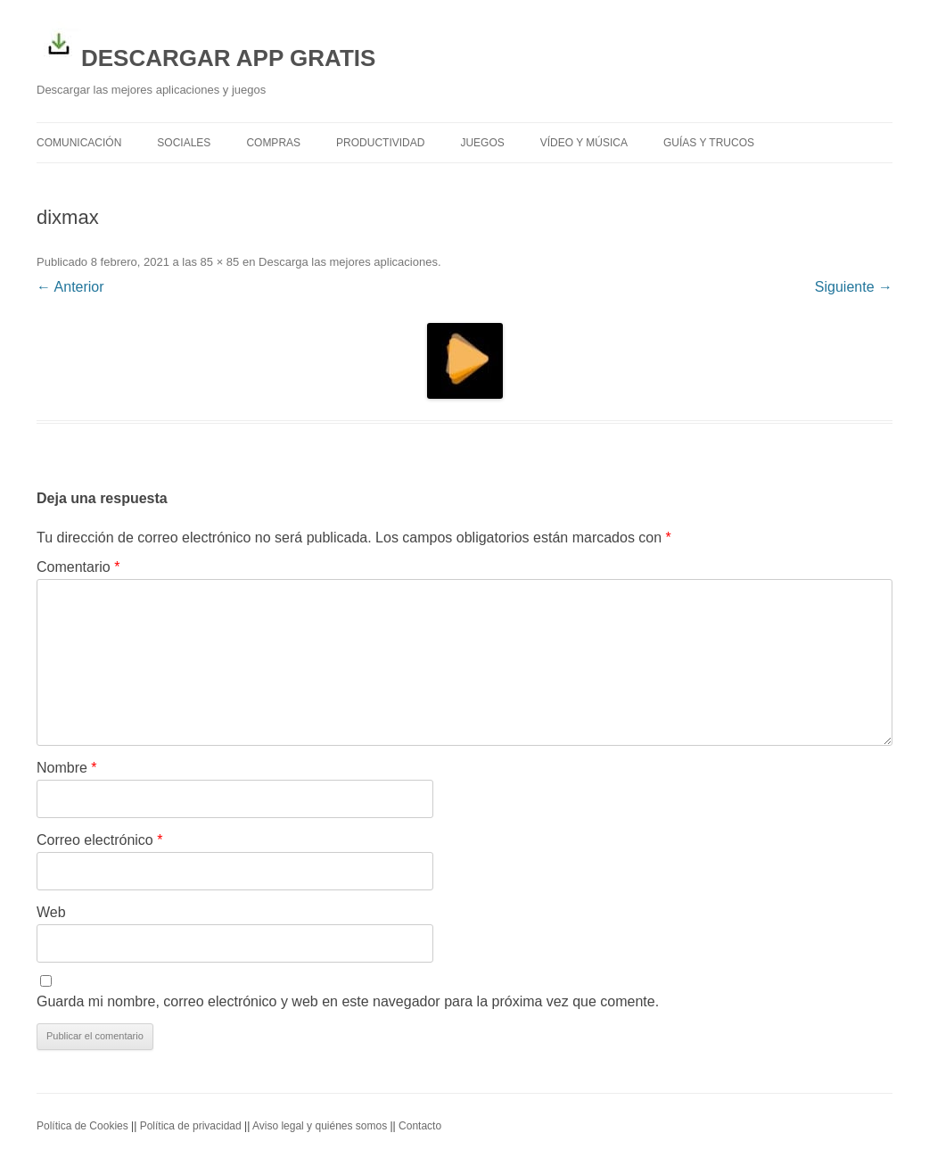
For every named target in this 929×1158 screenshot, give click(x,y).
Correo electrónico (99, 840)
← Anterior (70, 286)
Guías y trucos (708, 142)
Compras (273, 142)
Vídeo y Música (584, 142)
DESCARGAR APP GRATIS (206, 46)
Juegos (482, 142)
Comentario (78, 567)
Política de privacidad (191, 1126)
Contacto (420, 1126)
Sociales (183, 142)
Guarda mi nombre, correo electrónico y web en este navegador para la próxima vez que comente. (348, 1001)
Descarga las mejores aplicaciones (348, 262)
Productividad (380, 142)
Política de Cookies (82, 1126)
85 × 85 (220, 262)
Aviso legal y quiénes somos (319, 1126)
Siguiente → (853, 286)
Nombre (67, 767)
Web (51, 912)
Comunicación (79, 142)
